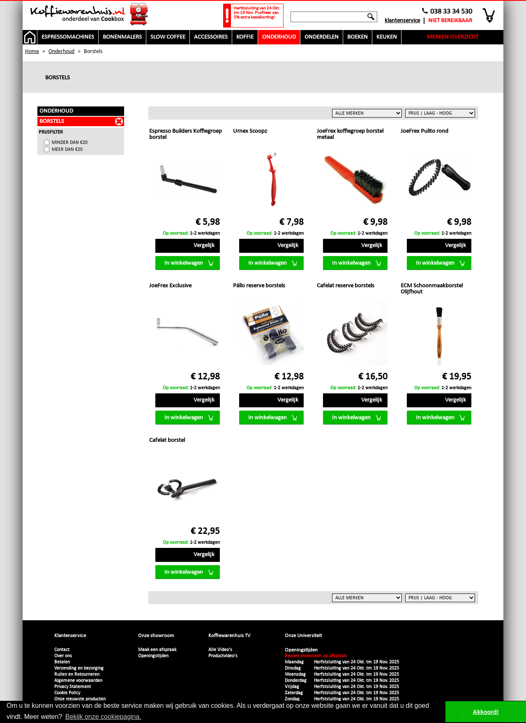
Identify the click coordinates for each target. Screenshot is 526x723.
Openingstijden (153, 656)
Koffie (245, 37)
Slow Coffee (167, 37)
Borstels (51, 121)
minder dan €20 (70, 142)
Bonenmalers (122, 37)
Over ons (63, 656)
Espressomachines (68, 37)
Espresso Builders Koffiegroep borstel (185, 134)
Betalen (62, 662)
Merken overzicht (452, 37)
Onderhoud (279, 37)
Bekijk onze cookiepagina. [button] (103, 716)
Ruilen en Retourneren (76, 674)
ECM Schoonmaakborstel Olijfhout (432, 289)
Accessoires (211, 37)
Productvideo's (223, 656)
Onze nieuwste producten (80, 699)
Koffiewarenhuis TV (229, 635)
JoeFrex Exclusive (170, 286)
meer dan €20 (67, 149)
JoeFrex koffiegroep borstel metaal (350, 134)
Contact (61, 649)
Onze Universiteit (303, 635)
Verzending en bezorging (79, 668)
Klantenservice (402, 21)
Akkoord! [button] (486, 712)
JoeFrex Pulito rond (424, 131)
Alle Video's (220, 649)
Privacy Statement (72, 686)
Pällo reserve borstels (259, 286)
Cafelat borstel (167, 440)
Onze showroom (156, 635)
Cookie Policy (67, 693)
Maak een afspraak (157, 649)
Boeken (357, 37)
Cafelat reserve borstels (345, 286)
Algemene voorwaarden (78, 680)
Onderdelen (322, 37)
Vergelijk (204, 246)
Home (32, 52)
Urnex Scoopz (250, 131)
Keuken (386, 37)
